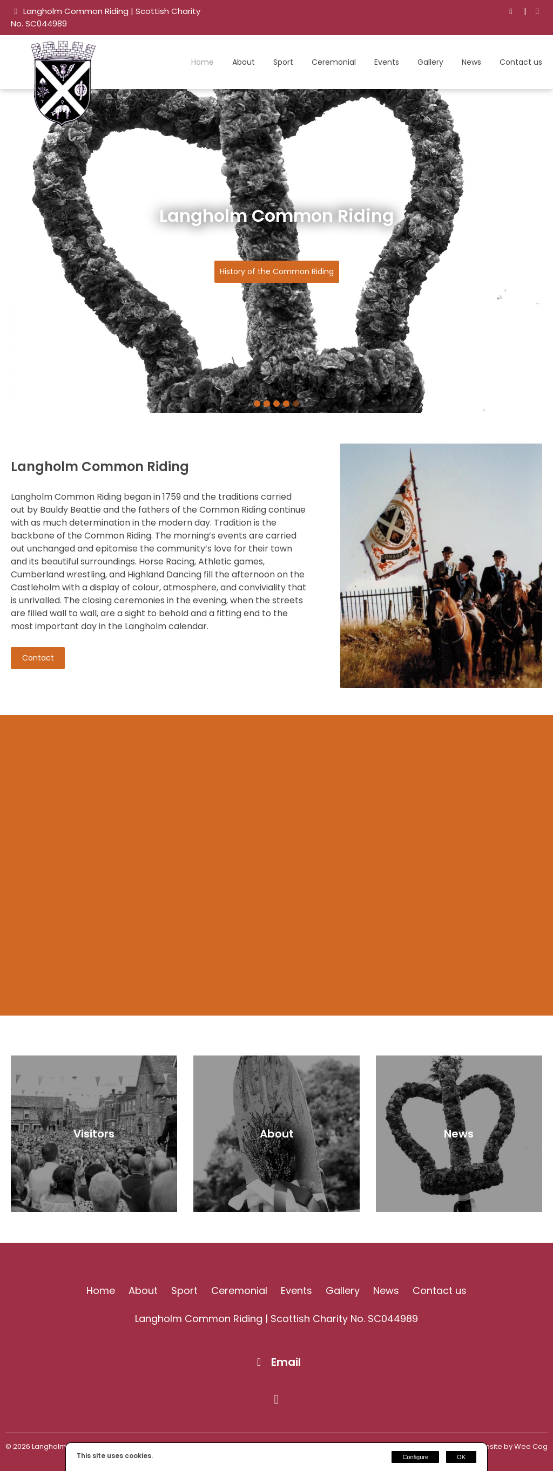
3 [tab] (276, 403)
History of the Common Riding (277, 271)
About (243, 62)
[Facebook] (537, 11)
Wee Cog (531, 1446)
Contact (38, 657)
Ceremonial (334, 62)
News (471, 62)
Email (286, 1362)
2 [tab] (267, 403)
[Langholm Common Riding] (65, 124)
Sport (283, 62)
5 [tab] (296, 403)
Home (202, 62)
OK (461, 1457)
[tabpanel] (276, 251)
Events (386, 62)
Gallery (430, 62)
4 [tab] (286, 403)
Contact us (521, 62)
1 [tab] (257, 403)
